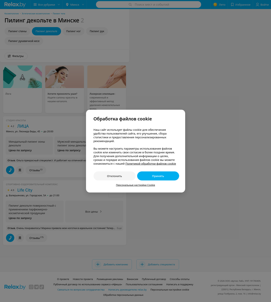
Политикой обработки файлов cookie (150, 163)
